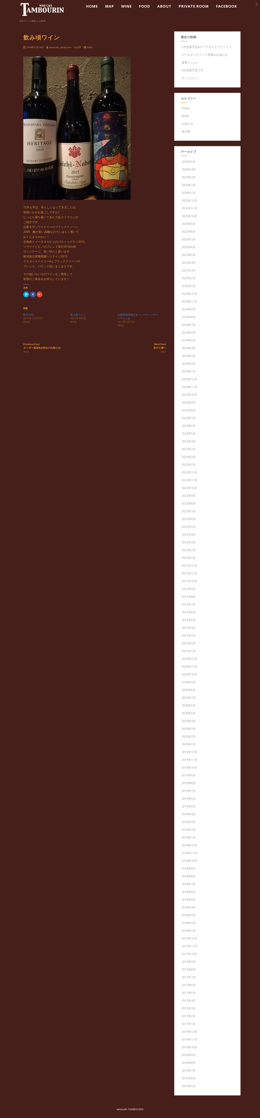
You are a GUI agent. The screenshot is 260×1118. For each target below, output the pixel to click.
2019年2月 (189, 830)
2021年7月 (189, 604)
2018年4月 (189, 907)
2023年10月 (189, 395)
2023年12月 (189, 379)
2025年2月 (189, 278)
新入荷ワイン (78, 314)
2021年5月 (189, 620)
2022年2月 (189, 550)
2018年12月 (189, 845)
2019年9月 (189, 775)
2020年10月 (189, 674)
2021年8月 (189, 597)
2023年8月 (189, 410)
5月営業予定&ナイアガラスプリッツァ (206, 47)
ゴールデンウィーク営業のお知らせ (204, 55)
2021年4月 (189, 628)
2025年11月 (189, 208)
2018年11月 (189, 853)
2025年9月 (189, 224)
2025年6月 (189, 247)
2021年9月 (189, 589)
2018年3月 (189, 915)
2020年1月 (189, 744)
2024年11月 (189, 301)
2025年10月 (189, 216)
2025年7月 (189, 239)
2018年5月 (189, 900)
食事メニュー (190, 62)
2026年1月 (189, 193)
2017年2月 (189, 1016)
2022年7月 (189, 511)
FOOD (144, 6)
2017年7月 (189, 977)
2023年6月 (189, 426)
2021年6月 (189, 612)
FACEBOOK (226, 6)
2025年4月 (189, 263)
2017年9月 (189, 962)
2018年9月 (189, 869)
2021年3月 (189, 635)
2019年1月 (189, 837)
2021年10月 (189, 581)
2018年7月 (189, 884)
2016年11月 (189, 1039)
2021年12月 (189, 566)
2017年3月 (189, 1008)
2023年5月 (189, 434)
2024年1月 (189, 371)
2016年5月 (189, 1086)
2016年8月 (189, 1063)
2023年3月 (189, 449)
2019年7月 (189, 791)
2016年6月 (189, 1078)
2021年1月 (189, 651)
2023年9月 (189, 402)
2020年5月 (189, 713)
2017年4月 (189, 1001)
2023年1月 (189, 465)
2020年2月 (189, 736)
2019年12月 (189, 752)
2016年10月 (189, 1047)
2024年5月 (189, 340)
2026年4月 (189, 169)
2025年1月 (189, 286)
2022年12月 (189, 472)
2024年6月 (189, 333)
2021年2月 (189, 643)
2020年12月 (189, 659)
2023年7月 (189, 418)
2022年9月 (189, 496)
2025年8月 (189, 232)
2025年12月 (189, 201)
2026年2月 (189, 185)
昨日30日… (29, 314)
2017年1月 (189, 1024)
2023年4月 (189, 441)
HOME (92, 6)
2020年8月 (189, 690)
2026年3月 (189, 177)
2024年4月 (189, 348)
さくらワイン (190, 78)
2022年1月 (189, 558)
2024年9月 (189, 309)
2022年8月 (189, 503)
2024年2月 (189, 364)
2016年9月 (189, 1055)
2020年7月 (189, 698)
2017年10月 (189, 954)
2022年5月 (189, 527)
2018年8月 (189, 876)
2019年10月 (189, 768)
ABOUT (164, 6)
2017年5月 (189, 993)
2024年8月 (189, 317)
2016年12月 (189, 1032)
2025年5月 (189, 255)
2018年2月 (189, 923)
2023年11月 (189, 387)
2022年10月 (189, 488)
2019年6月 (189, 799)
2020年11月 (189, 667)
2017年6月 (189, 985)
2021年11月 (189, 573)
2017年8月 (189, 969)
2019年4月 (189, 814)
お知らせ (187, 124)
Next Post (130, 346)
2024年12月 (189, 294)
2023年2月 (189, 457)
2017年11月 (189, 946)
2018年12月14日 (35, 47)
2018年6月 (189, 892)
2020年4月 (189, 721)
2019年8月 (189, 783)
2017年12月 (189, 938)
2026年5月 (189, 162)
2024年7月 (189, 325)
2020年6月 (189, 705)
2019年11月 (189, 760)
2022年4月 (189, 535)
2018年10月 (189, 861)
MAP (109, 6)
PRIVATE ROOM (194, 6)
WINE (126, 6)
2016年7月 (189, 1070)
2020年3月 (189, 729)
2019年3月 (189, 822)
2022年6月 (189, 519)
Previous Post (59, 346)
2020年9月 (189, 682)
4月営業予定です (192, 70)
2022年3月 (189, 542)
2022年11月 (189, 480)
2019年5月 (189, 806)
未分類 (185, 131)
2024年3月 (189, 356)
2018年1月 (189, 931)
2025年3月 (189, 270)
